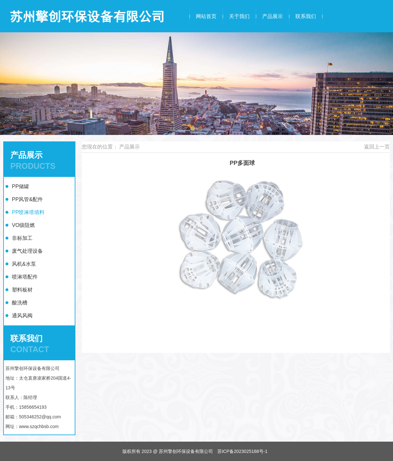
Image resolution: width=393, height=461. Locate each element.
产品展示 (272, 16)
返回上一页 (377, 146)
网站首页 (206, 16)
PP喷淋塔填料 (28, 212)
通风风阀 (22, 315)
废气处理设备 (27, 251)
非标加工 (22, 238)
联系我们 (305, 16)
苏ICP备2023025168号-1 (242, 451)
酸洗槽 (19, 302)
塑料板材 (22, 289)
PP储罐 (20, 186)
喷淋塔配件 (25, 277)
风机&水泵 (24, 264)
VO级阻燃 (23, 225)
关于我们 (239, 16)
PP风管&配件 (27, 199)
